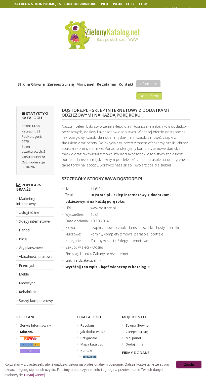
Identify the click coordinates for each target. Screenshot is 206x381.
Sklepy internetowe (34, 221)
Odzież (97, 247)
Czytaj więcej (34, 375)
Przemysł (26, 265)
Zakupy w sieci (102, 240)
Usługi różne (29, 212)
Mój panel (85, 84)
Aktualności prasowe (36, 256)
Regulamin (106, 84)
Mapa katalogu (91, 344)
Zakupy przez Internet (110, 253)
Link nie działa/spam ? (83, 260)
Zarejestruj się (60, 84)
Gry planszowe (31, 247)
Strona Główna (31, 84)
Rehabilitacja (29, 291)
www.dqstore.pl (103, 207)
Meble (24, 274)
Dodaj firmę (149, 95)
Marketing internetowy (26, 201)
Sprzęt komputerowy (36, 300)
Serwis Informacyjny (35, 325)
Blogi (23, 238)
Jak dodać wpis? (92, 331)
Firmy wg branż (77, 253)
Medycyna (27, 283)
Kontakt (126, 84)
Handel (24, 230)
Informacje (148, 83)
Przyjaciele (88, 338)
